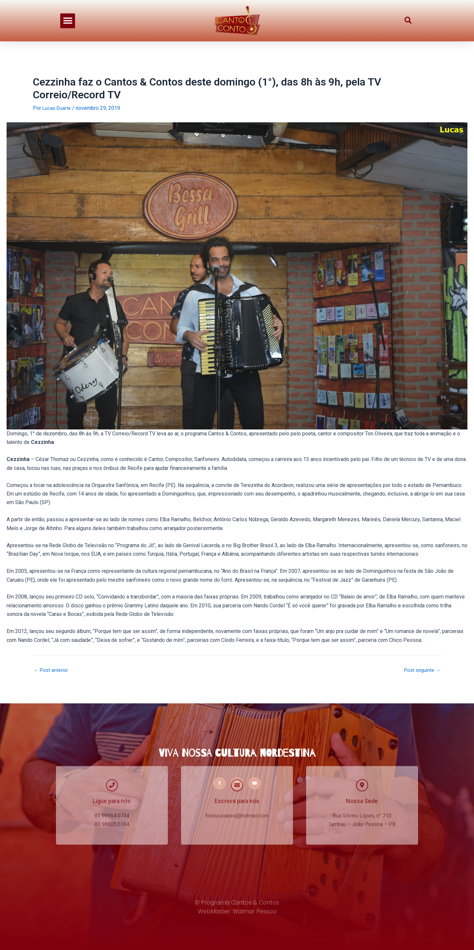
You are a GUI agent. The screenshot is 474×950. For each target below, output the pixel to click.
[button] (67, 11)
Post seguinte (420, 670)
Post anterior (52, 670)
